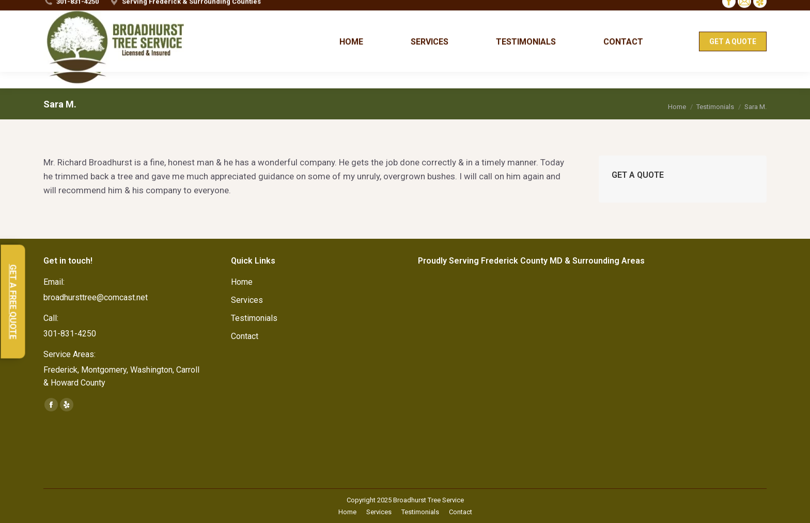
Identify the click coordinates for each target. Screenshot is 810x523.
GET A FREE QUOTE (13, 301)
